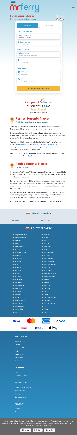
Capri (17, 264)
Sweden (47, 300)
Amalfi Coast (19, 246)
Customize (49, 430)
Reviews (17, 351)
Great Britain (19, 309)
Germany (18, 303)
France (17, 297)
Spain (46, 294)
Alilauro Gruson (24, 144)
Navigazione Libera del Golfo (43, 144)
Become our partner (21, 376)
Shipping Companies (21, 394)
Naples (17, 220)
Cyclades (18, 279)
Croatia (18, 276)
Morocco (47, 255)
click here (37, 201)
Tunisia (46, 306)
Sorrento (47, 220)
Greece (18, 312)
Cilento (18, 267)
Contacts (18, 344)
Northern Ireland (50, 264)
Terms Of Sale (19, 354)
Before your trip (20, 390)
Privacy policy (19, 357)
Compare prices (38, 88)
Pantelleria (48, 270)
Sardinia (47, 288)
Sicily (46, 291)
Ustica (46, 309)
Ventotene (48, 312)
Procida (47, 285)
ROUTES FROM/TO (41, 228)
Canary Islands (20, 258)
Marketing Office (20, 348)
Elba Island (19, 288)
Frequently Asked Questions (24, 387)
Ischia (46, 237)
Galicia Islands (20, 300)
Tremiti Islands (49, 303)
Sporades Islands (50, 297)
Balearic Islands (20, 252)
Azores (17, 249)
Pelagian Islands (50, 273)
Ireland (46, 235)
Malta (46, 249)
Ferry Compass (19, 412)
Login (16, 372)
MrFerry (39, 153)
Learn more (47, 425)
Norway (47, 267)
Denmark (18, 282)
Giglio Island (19, 306)
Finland (18, 294)
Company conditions (21, 397)
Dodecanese (19, 285)
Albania (18, 240)
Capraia (18, 261)
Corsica (18, 270)
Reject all (37, 430)
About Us (18, 341)
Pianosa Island (49, 276)
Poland (46, 279)
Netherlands (48, 258)
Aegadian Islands (21, 235)
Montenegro (48, 252)
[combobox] (38, 38)
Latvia (46, 243)
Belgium (18, 255)
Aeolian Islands (20, 237)
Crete (17, 273)
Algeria (17, 243)
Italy (29, 156)
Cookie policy (19, 361)
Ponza (46, 282)
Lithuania (47, 246)
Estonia (18, 291)
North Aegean (49, 261)
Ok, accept (25, 430)
